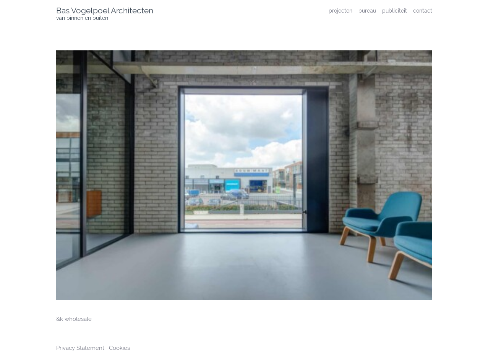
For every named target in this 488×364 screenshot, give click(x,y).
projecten (340, 10)
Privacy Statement (81, 348)
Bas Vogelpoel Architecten (104, 10)
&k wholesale (74, 319)
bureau (367, 10)
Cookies (119, 348)
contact (422, 10)
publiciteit (394, 10)
